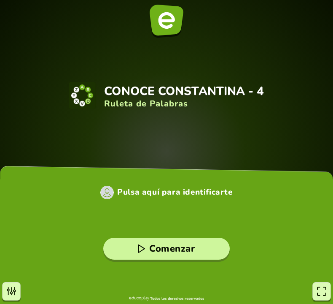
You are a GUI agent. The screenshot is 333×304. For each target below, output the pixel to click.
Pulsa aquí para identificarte (174, 192)
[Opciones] (11, 291)
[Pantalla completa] (321, 291)
